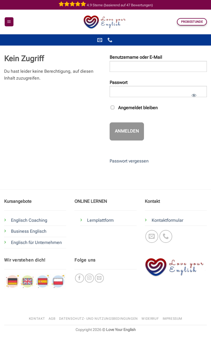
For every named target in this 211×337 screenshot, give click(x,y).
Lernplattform (100, 220)
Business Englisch (28, 231)
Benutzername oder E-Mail (136, 57)
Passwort (118, 82)
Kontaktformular (167, 220)
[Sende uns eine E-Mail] (151, 236)
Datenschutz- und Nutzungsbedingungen (98, 319)
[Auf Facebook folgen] (79, 278)
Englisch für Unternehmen (36, 242)
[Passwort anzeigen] (193, 93)
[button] (9, 21)
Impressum (172, 319)
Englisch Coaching (29, 220)
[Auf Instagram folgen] (89, 278)
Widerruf (150, 319)
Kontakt (37, 319)
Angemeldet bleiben (134, 107)
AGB (52, 319)
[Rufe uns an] (165, 236)
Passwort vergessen (129, 161)
